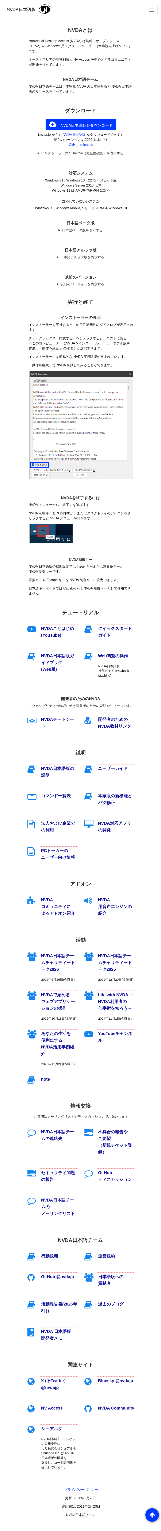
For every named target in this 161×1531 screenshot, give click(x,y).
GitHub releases (81, 145)
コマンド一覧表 (56, 796)
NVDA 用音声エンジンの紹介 (115, 907)
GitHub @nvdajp (57, 1276)
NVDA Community (116, 1408)
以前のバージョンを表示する (82, 284)
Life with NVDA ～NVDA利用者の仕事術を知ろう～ (116, 1001)
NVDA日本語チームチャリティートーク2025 (115, 963)
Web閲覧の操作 (113, 655)
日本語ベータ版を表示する (82, 230)
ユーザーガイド (113, 768)
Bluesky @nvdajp (115, 1380)
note (45, 1079)
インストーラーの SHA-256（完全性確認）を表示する (82, 153)
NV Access (52, 1408)
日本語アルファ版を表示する (82, 257)
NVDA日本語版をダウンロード (81, 124)
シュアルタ (51, 1428)
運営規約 (106, 1256)
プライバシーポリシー (81, 1489)
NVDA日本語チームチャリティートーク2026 (58, 963)
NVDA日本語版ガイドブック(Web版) (57, 662)
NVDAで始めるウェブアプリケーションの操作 (58, 1001)
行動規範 (49, 1256)
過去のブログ (110, 1304)
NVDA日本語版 (74, 134)
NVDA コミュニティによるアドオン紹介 (58, 907)
